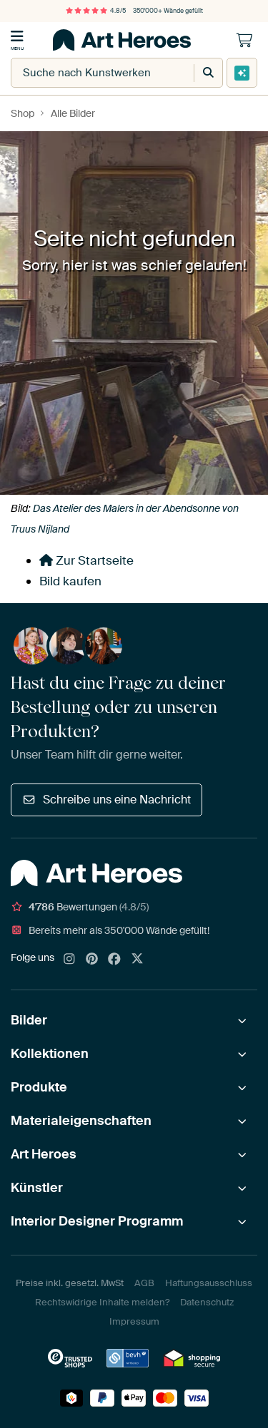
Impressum (134, 1321)
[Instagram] (69, 959)
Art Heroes (43, 1154)
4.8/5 (96, 10)
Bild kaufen (70, 581)
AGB (144, 1283)
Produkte (39, 1087)
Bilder (29, 1020)
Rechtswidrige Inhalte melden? (102, 1302)
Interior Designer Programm (97, 1221)
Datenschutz (207, 1302)
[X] (137, 959)
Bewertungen (80, 906)
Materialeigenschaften (81, 1120)
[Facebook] (114, 959)
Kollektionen (50, 1053)
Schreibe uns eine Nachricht (106, 799)
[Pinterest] (92, 959)
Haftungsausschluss (208, 1283)
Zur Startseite (86, 560)
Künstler (37, 1187)
